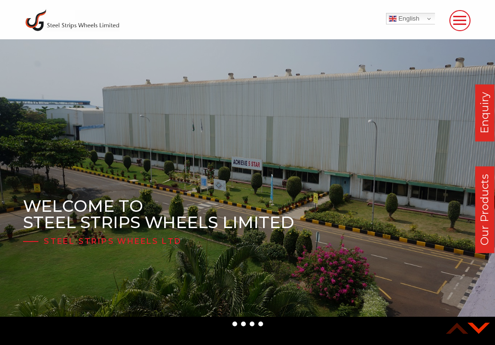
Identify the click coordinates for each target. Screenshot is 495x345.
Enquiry (484, 113)
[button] (234, 324)
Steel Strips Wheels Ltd (112, 241)
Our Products (484, 209)
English (404, 19)
